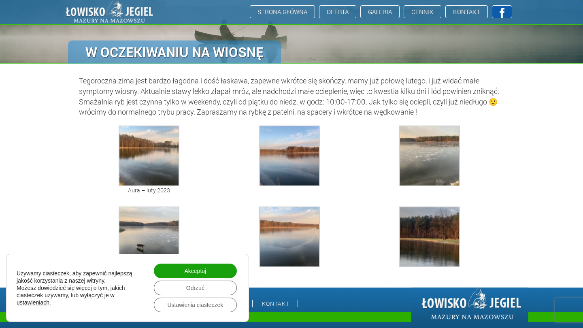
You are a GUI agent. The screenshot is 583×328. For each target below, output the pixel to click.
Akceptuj (195, 271)
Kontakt (466, 12)
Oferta (338, 12)
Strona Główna (282, 12)
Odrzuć (195, 288)
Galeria (380, 12)
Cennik (422, 12)
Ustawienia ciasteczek (195, 305)
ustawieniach (33, 302)
